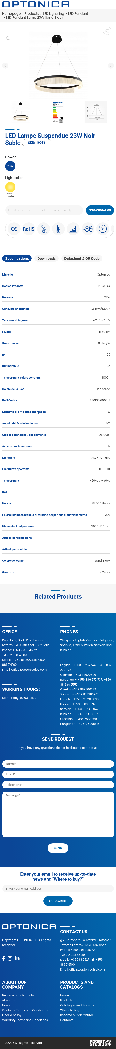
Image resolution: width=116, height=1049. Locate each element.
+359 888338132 (83, 704)
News (6, 1005)
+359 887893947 (86, 709)
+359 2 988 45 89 (14, 655)
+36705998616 (89, 724)
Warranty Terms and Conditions (25, 1020)
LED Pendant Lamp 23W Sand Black (34, 17)
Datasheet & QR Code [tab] (82, 258)
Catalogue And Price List (77, 1005)
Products (32, 14)
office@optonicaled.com (29, 670)
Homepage (11, 14)
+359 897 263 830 (86, 699)
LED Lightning (53, 14)
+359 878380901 (86, 694)
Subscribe (58, 901)
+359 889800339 (84, 689)
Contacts (66, 1020)
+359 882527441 (24, 660)
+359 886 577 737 (89, 680)
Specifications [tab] (17, 258)
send (58, 848)
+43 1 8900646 (86, 675)
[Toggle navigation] (109, 4)
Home (64, 995)
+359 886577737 (86, 714)
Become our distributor (18, 995)
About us (8, 1000)
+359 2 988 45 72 (25, 650)
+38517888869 (86, 719)
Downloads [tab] (46, 258)
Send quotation (100, 210)
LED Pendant (78, 14)
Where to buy (69, 1010)
